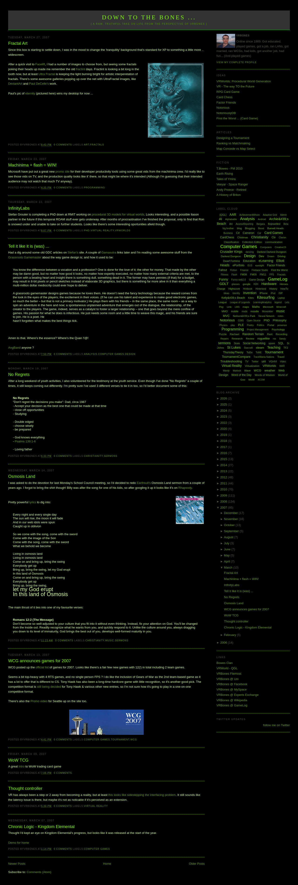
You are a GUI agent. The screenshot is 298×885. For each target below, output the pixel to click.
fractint (80, 69)
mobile (234, 311)
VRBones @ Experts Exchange (238, 695)
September (232, 531)
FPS (272, 274)
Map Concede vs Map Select (236, 148)
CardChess (227, 237)
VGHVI (273, 361)
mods (244, 311)
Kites (251, 297)
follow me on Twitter (276, 725)
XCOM (261, 379)
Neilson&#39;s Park (244, 316)
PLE (241, 325)
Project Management (257, 329)
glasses (236, 284)
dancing (250, 252)
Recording (281, 334)
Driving (281, 256)
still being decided (49, 686)
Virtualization (252, 365)
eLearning (266, 261)
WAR (282, 366)
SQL (281, 343)
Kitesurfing (266, 297)
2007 (224, 507)
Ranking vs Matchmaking (233, 143)
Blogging (250, 228)
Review (250, 338)
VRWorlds (122, 230)
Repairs (224, 338)
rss (274, 338)
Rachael (234, 334)
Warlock (237, 370)
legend (278, 302)
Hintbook (247, 289)
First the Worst (279, 270)
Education (249, 261)
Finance (244, 270)
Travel (280, 356)
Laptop (281, 298)
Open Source (254, 320)
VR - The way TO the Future (235, 86)
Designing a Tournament (233, 138)
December (231, 513)
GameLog (277, 279)
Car (259, 233)
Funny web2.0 (238, 279)
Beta (286, 224)
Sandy (282, 338)
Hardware (269, 284)
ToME (259, 352)
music (109, 640)
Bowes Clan (225, 663)
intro (21, 766)
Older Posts (197, 863)
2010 (224, 489)
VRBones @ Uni (228, 679)
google (247, 284)
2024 (224, 410)
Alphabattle (231, 219)
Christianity (93, 456)
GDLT (224, 284)
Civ (273, 237)
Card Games (273, 233)
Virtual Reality (102, 230)
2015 (224, 459)
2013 (224, 471)
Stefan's (73, 252)
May (227, 555)
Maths (256, 307)
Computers (266, 247)
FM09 (253, 274)
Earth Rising (225, 173)
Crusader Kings (231, 251)
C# (238, 233)
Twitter (255, 361)
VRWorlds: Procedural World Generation (244, 81)
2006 (224, 642)
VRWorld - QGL (227, 668)
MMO (224, 311)
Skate (237, 343)
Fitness (224, 274)
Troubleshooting (231, 361)
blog (239, 228)
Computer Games (111, 354)
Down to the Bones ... (149, 17)
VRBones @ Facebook (232, 684)
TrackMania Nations (264, 357)
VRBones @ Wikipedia (232, 700)
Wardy (226, 370)
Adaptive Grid (270, 215)
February (230, 635)
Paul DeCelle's (39, 83)
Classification (231, 242)
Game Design (257, 279)
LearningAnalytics (262, 302)
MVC (226, 316)
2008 (224, 501)
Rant (269, 334)
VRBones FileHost (229, 673)
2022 (224, 422)
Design (130, 354)
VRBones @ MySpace (232, 689)
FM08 (243, 274)
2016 (224, 453)
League (222, 302)
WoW (251, 379)
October (230, 525)
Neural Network (266, 316)
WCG (133, 739)
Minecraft (281, 307)
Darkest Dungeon (231, 256)
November (231, 519)
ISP (280, 293)
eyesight (259, 265)
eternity (30, 93)
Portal (271, 325)
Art (86, 144)
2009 (224, 495)
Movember (267, 311)
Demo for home (18, 842)
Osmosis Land (21, 476)
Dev (261, 256)
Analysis (90, 354)
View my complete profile (237, 62)
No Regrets (19, 374)
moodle (255, 311)
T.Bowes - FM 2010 (230, 168)
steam (260, 347)
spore (271, 343)
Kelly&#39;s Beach (233, 297)
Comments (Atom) (39, 872)
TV (246, 361)
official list (42, 667)
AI (220, 219)
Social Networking (254, 343)
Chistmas (242, 237)
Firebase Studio (260, 270)
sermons (110, 456)
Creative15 (280, 247)
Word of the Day (241, 375)
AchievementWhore (249, 215)
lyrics (32, 502)
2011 (224, 483)
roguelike (263, 338)
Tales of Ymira (226, 179)
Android (262, 219)
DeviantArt (15, 83)
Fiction (233, 270)
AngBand (14, 347)
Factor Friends (226, 102)
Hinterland (260, 289)
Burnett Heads (275, 228)
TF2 (286, 347)
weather (269, 370)
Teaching (273, 347)
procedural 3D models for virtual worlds (118, 214)
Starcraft (248, 348)
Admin (283, 215)
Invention (249, 293)
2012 (224, 477)
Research (237, 338)
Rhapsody (185, 487)
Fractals (97, 144)
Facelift (40, 64)
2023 (224, 416)
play (233, 325)
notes (280, 316)
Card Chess (225, 97)
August (229, 537)
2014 (224, 465)
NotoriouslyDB (226, 113)
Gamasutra (108, 252)
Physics (223, 325)
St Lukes (233, 347)
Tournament (120, 739)
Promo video (38, 701)
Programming (94, 187)
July (227, 543)
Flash (234, 274)
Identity (236, 293)
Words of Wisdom (265, 375)
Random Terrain (253, 334)
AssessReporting (244, 224)
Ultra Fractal (46, 74)
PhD (87, 230)
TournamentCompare (236, 356)
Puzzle (223, 334)
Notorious (223, 107)
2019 (224, 435)
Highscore (234, 288)
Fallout (223, 270)
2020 (224, 428)
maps (246, 306)
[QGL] (223, 214)
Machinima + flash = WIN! (32, 165)
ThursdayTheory (233, 352)
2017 (224, 447)
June (227, 549)
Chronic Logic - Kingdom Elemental (41, 826)
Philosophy (280, 320)
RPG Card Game (228, 92)
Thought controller (25, 788)
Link (229, 306)
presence (282, 325)
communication (273, 242)
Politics (260, 325)
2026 (224, 398)
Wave (247, 370)
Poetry (250, 325)
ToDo (250, 352)
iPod (273, 293)
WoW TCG (18, 760)
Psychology (278, 329)
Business (228, 233)
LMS (237, 307)
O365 (241, 320)
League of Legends (240, 302)
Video (283, 361)
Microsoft (268, 306)
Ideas (226, 293)
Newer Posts (16, 863)
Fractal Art (17, 43)
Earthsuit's (144, 483)
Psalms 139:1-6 (25, 441)
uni (264, 361)
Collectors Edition (252, 242)
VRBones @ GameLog (232, 705)
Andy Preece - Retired (231, 189)
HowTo (284, 288)
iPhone (264, 293)
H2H (256, 284)
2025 (224, 404)
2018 (224, 441)
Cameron (248, 233)
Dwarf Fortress (231, 261)
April (227, 561)
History (273, 288)
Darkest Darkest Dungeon (271, 251)
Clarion (282, 237)
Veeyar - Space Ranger (232, 184)
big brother (228, 228)
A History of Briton (229, 195)
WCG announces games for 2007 (39, 661)
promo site (62, 171)
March (228, 567)
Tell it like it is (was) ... (28, 246)
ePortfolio (238, 265)
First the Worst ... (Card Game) (237, 118)
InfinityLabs (19, 208)
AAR (233, 214)
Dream (270, 256)
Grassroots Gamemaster (24, 257)
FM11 (263, 274)
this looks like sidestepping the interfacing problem (142, 795)
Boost (261, 228)
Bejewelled (274, 223)
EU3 (249, 265)
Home (107, 863)
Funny (223, 279)
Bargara (261, 224)
